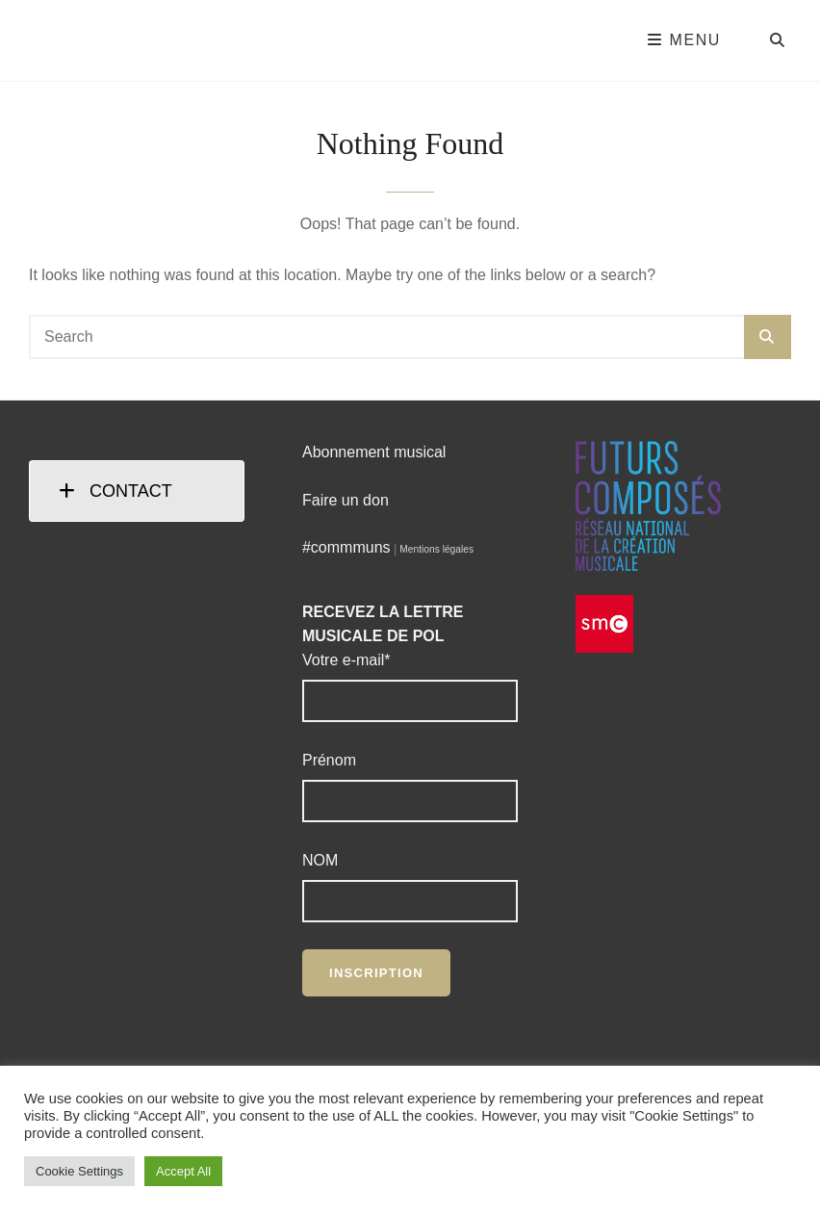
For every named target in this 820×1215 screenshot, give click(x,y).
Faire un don (345, 500)
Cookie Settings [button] (79, 1171)
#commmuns (346, 547)
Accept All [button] (183, 1171)
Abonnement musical (374, 452)
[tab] (136, 491)
